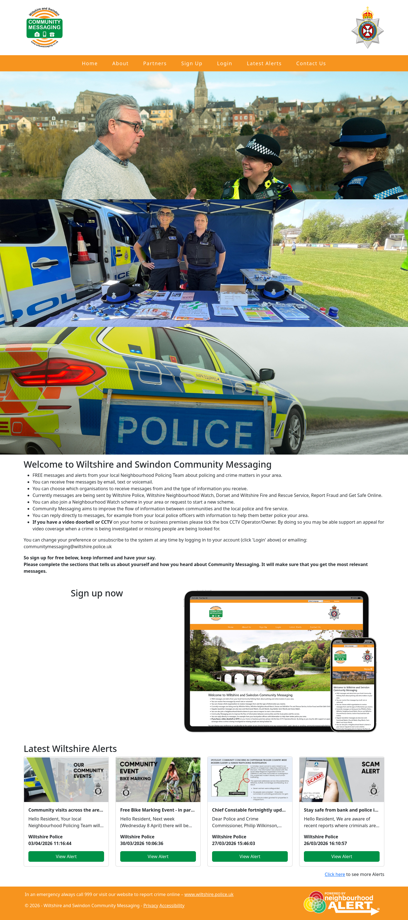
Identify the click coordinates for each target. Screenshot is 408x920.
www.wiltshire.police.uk (209, 894)
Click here (335, 874)
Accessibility (172, 905)
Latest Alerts (264, 63)
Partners (155, 63)
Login (224, 63)
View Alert (66, 856)
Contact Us (311, 63)
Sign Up (191, 63)
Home (90, 63)
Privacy (150, 905)
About (120, 63)
